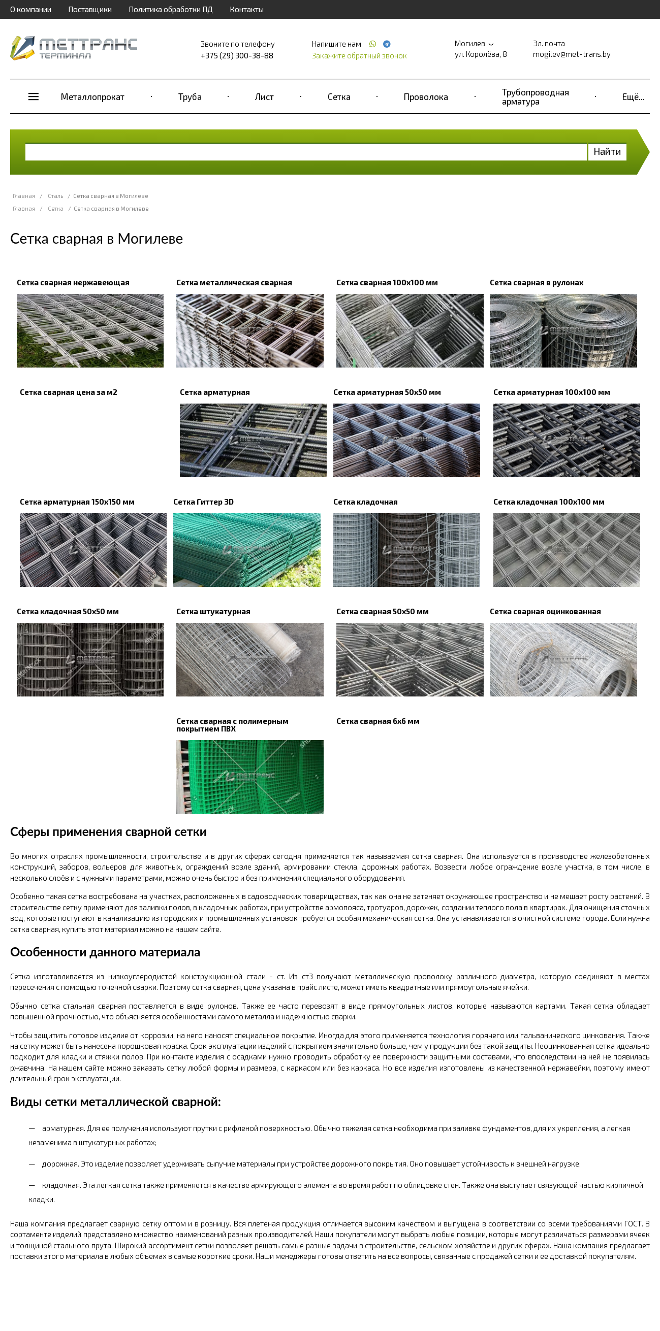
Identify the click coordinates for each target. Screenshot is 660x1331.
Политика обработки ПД (171, 9)
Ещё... (633, 96)
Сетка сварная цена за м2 (68, 391)
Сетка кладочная (365, 501)
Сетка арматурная (215, 391)
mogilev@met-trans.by (572, 53)
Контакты (247, 9)
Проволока (426, 96)
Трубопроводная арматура (535, 96)
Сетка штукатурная (213, 611)
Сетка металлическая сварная (234, 282)
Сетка (339, 96)
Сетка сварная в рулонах (536, 282)
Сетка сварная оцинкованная (545, 611)
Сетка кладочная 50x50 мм (68, 611)
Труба (190, 96)
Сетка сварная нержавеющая (73, 282)
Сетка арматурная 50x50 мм (387, 391)
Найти (607, 151)
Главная (24, 195)
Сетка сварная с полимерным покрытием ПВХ (232, 724)
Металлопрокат (92, 96)
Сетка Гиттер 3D (203, 501)
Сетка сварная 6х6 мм (378, 720)
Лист (264, 96)
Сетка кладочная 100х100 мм (549, 501)
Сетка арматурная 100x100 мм (551, 391)
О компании (30, 9)
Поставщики (90, 9)
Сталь (55, 195)
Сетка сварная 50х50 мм (382, 611)
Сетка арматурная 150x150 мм (77, 501)
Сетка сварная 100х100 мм (387, 282)
